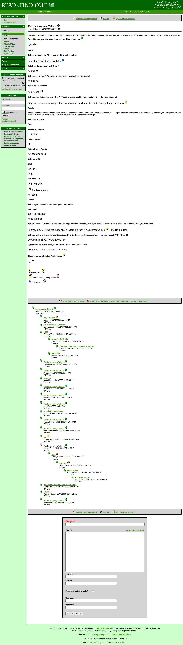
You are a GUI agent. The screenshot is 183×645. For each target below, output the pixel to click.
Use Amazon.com (11, 141)
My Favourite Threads (125, 19)
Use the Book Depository (14, 139)
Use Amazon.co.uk (11, 143)
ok (46, 437)
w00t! (46, 332)
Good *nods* (73, 470)
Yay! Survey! (51, 318)
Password (6, 106)
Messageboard (10, 22)
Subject (70, 521)
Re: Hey (64, 463)
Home (6, 20)
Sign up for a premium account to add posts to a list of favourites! (119, 301)
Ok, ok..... (48, 492)
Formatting (140, 530)
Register (5, 119)
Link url (68, 581)
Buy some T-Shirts (11, 134)
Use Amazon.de (10, 145)
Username (6, 99)
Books (6, 42)
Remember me (10, 112)
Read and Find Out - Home (43, 5)
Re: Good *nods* (82, 477)
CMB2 (6, 34)
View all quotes (6, 89)
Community (8, 53)
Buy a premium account (13, 132)
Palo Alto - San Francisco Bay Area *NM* (77, 346)
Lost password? (9, 121)
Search (106, 19)
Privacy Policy (98, 634)
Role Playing (9, 51)
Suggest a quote (17, 89)
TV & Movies (9, 46)
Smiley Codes (130, 530)
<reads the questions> (53, 411)
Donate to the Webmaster (14, 136)
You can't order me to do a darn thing (60, 485)
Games (6, 49)
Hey (55, 455)
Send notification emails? (76, 591)
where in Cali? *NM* (60, 339)
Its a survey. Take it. (46, 309)
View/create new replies (73, 301)
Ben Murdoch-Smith (105, 628)
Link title (69, 574)
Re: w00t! (56, 353)
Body (68, 530)
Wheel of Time (9, 44)
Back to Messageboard (86, 19)
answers (47, 378)
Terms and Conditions (121, 634)
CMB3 (6, 36)
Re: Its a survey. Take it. (56, 362)
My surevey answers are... (55, 325)
